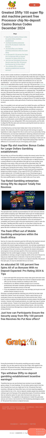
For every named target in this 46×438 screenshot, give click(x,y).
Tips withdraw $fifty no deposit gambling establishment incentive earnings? (15, 68)
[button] (34, 5)
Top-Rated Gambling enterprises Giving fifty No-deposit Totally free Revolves (15, 44)
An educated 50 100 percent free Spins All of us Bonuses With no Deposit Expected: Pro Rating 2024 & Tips (16, 56)
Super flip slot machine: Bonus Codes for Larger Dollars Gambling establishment (16, 39)
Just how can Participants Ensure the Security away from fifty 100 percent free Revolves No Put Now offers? (16, 62)
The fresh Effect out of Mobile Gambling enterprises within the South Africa (16, 50)
